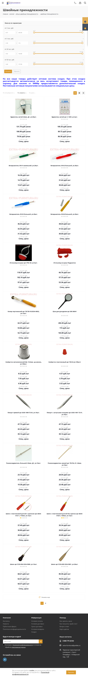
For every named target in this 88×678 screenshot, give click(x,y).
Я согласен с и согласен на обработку (23, 646)
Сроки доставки (37, 626)
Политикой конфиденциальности (23, 645)
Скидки (34, 632)
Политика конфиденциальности (14, 629)
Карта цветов (64, 629)
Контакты (6, 621)
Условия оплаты (37, 621)
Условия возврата (37, 629)
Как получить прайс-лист (68, 624)
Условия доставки (37, 624)
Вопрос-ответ (64, 626)
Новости (6, 624)
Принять (71, 672)
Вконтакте (5, 659)
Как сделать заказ (66, 621)
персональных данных (19, 647)
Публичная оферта (9, 626)
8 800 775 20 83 (68, 641)
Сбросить (17, 71)
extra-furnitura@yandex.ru (71, 645)
